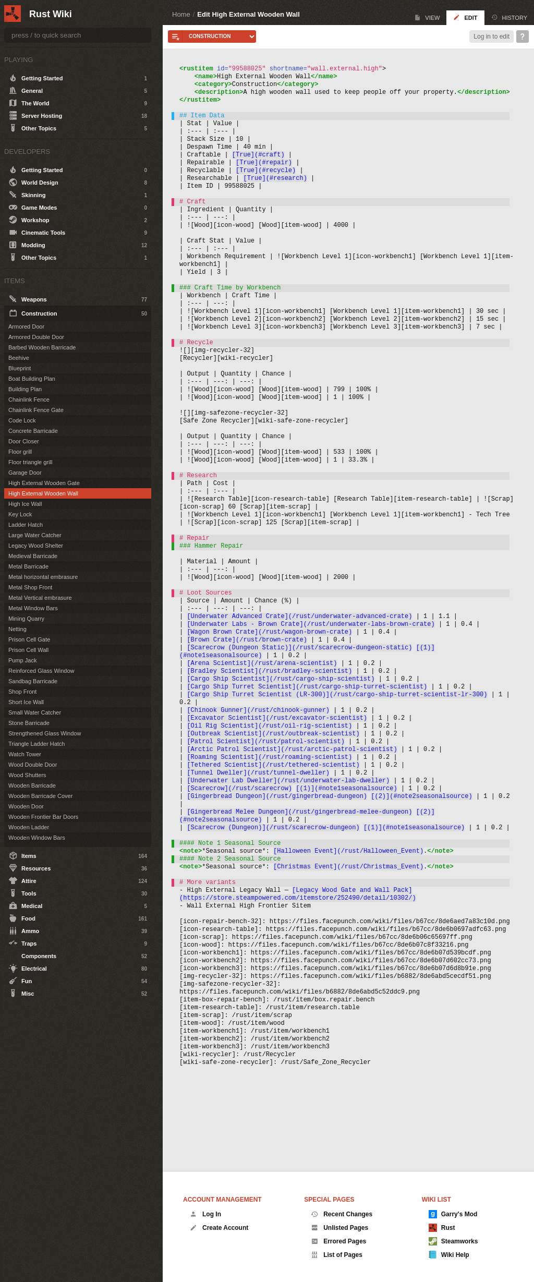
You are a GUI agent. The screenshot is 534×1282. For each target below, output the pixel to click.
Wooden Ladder (28, 827)
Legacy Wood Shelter (35, 545)
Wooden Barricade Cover (40, 796)
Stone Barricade (29, 723)
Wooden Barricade (32, 785)
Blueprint (19, 368)
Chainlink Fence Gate (36, 410)
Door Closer (23, 441)
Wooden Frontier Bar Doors (43, 817)
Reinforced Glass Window (41, 671)
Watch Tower (24, 754)
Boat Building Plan (31, 379)
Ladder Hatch (25, 525)
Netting (17, 629)
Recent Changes (341, 1214)
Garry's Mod (453, 1214)
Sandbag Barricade (32, 681)
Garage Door (25, 472)
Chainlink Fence (29, 399)
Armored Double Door (36, 337)
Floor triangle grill (30, 462)
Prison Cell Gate (29, 639)
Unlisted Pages (339, 1228)
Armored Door (26, 326)
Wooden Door (26, 806)
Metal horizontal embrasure (43, 577)
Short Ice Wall (26, 702)
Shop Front (22, 691)
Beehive (18, 358)
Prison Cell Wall (28, 650)
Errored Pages (338, 1241)
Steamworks (453, 1241)
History (509, 17)
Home (181, 14)
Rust (442, 1228)
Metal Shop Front (30, 587)
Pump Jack (22, 660)
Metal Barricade (28, 566)
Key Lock (20, 514)
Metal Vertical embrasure (40, 598)
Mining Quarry (26, 618)
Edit (465, 17)
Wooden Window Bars (36, 837)
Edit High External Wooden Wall (248, 14)
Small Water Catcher (34, 712)
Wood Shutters (27, 775)
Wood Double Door (32, 764)
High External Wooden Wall (43, 493)
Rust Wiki (50, 14)
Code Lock (22, 420)
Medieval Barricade (32, 556)
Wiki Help (449, 1255)
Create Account (219, 1228)
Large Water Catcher (35, 535)
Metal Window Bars (33, 608)
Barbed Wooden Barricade (42, 347)
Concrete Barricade (33, 431)
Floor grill (20, 452)
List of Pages (336, 1255)
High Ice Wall (25, 504)
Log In (205, 1214)
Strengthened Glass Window (44, 733)
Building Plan (25, 389)
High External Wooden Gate (44, 483)
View (427, 17)
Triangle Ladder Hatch (36, 744)
